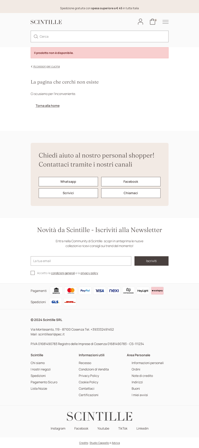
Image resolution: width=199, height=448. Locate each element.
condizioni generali (63, 273)
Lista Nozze (39, 388)
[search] (35, 36)
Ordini (135, 369)
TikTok (123, 428)
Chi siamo (38, 363)
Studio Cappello (99, 443)
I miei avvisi (139, 395)
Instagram (57, 428)
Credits (83, 443)
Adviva (116, 443)
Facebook (81, 428)
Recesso (85, 363)
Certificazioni (89, 395)
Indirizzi (137, 382)
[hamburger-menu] (164, 22)
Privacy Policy (89, 376)
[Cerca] (100, 36)
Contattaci (87, 388)
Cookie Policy (88, 382)
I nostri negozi (41, 369)
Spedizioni (38, 376)
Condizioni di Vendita (94, 369)
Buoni (135, 388)
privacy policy (91, 273)
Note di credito (142, 376)
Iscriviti (151, 261)
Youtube (103, 428)
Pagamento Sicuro (44, 382)
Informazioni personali (147, 363)
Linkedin (143, 428)
